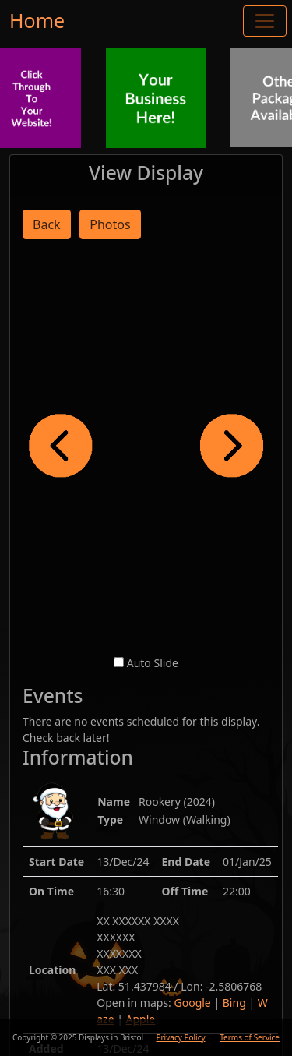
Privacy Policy (180, 1037)
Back (47, 224)
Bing (234, 1002)
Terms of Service (250, 1037)
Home (37, 20)
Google (192, 1002)
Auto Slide (152, 662)
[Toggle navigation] (265, 21)
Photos (110, 224)
